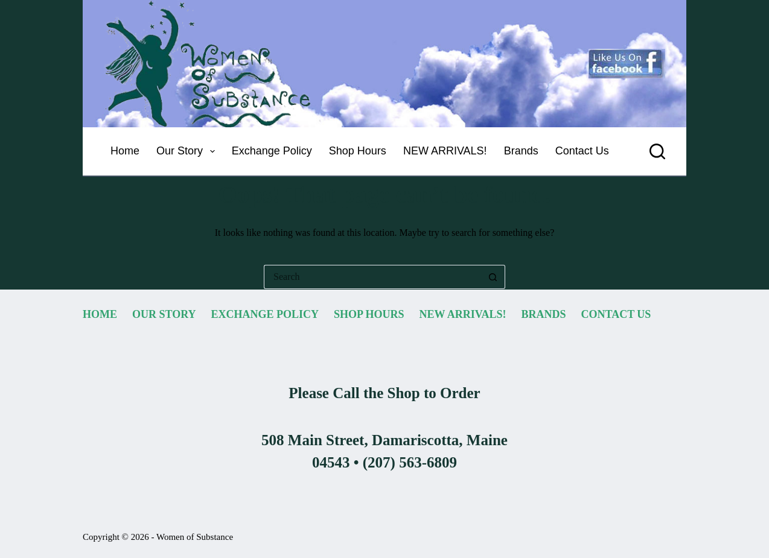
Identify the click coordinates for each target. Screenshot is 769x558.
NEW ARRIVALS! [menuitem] (445, 151)
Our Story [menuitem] (188, 151)
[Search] (657, 151)
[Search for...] (372, 277)
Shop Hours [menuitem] (357, 151)
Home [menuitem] (124, 151)
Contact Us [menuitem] (582, 151)
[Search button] (493, 277)
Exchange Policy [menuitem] (272, 151)
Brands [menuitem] (521, 151)
